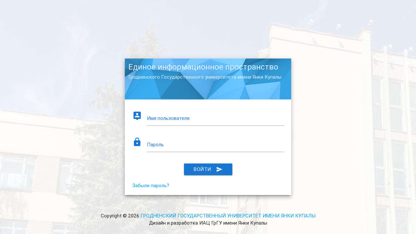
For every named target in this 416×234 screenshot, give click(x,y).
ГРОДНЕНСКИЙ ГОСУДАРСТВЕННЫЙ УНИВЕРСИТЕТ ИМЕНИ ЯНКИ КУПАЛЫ (228, 216)
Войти (208, 169)
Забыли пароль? (150, 185)
